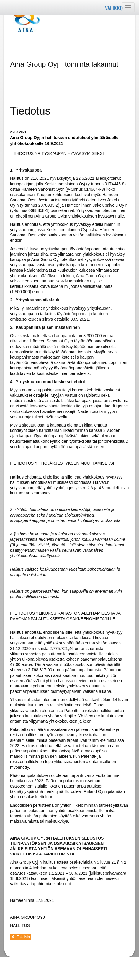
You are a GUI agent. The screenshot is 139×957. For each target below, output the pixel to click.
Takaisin (21, 937)
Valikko (114, 8)
